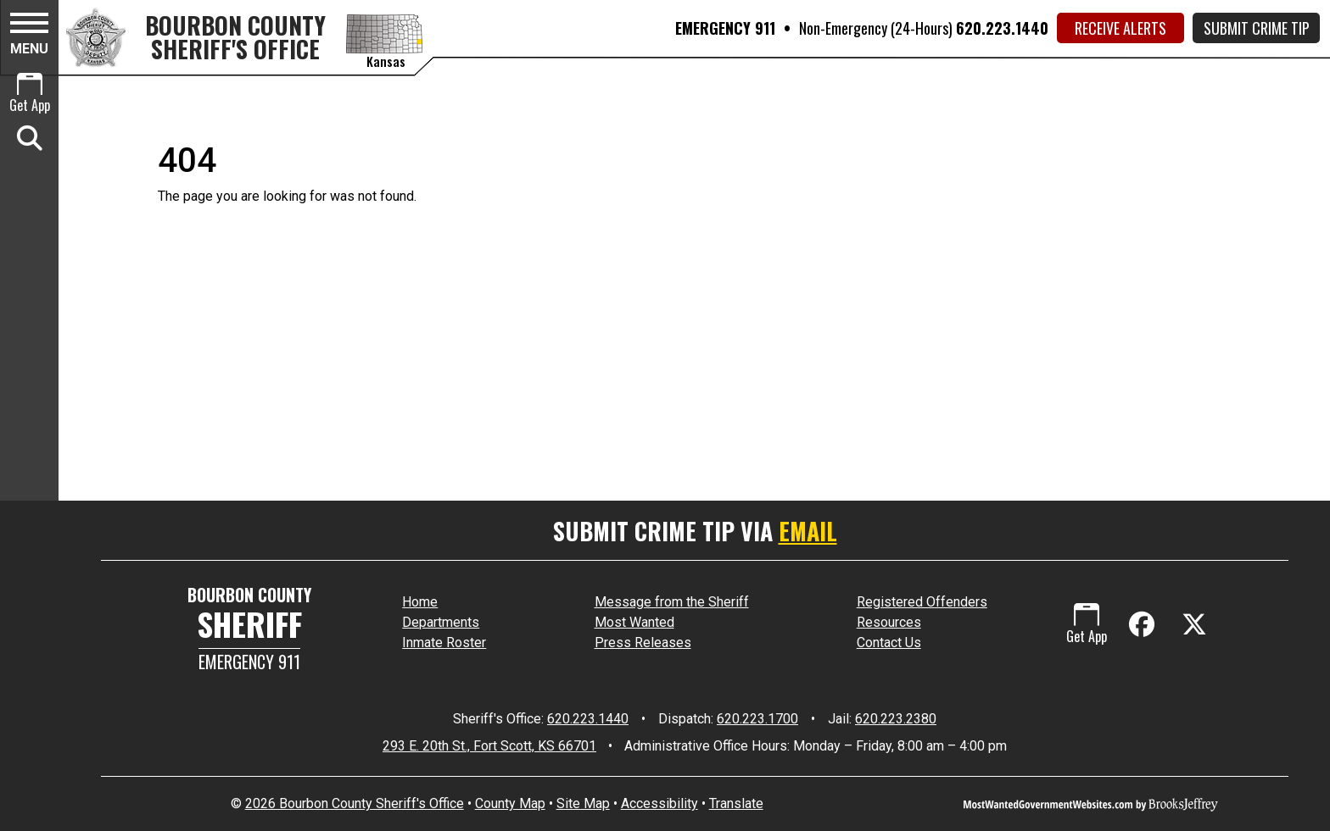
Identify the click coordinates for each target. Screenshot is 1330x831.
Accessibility (659, 803)
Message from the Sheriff (672, 602)
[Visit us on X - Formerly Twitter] (1194, 625)
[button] (29, 36)
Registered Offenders (922, 602)
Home (420, 602)
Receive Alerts (1120, 28)
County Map (510, 803)
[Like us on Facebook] (1144, 625)
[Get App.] (29, 95)
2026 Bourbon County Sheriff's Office (354, 803)
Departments (440, 622)
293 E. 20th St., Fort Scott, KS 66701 (489, 746)
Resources (889, 622)
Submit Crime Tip (1257, 28)
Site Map (583, 803)
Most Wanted (634, 622)
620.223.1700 (757, 719)
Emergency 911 (249, 661)
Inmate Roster (444, 642)
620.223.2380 (895, 719)
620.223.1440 (1002, 28)
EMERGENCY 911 (725, 28)
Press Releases (643, 642)
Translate (736, 803)
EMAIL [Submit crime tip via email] (808, 530)
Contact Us (889, 642)
